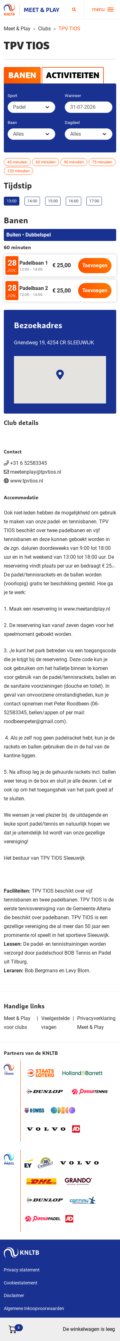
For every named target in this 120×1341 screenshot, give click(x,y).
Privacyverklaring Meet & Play (96, 1022)
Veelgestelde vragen (55, 1022)
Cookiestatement (20, 1282)
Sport (12, 95)
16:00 (73, 201)
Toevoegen (94, 265)
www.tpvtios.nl (26, 481)
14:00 (32, 201)
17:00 (94, 201)
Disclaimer (14, 1295)
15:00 (53, 201)
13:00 (12, 201)
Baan (12, 122)
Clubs (44, 29)
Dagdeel (72, 122)
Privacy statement (22, 1269)
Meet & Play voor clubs (17, 1022)
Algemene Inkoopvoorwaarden (34, 1308)
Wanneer (73, 95)
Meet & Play (17, 29)
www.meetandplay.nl (86, 609)
